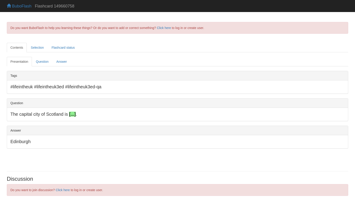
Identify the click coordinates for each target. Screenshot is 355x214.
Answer (61, 61)
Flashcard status (63, 47)
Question (42, 61)
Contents (16, 47)
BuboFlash (19, 6)
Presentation (19, 61)
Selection (37, 47)
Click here (164, 28)
